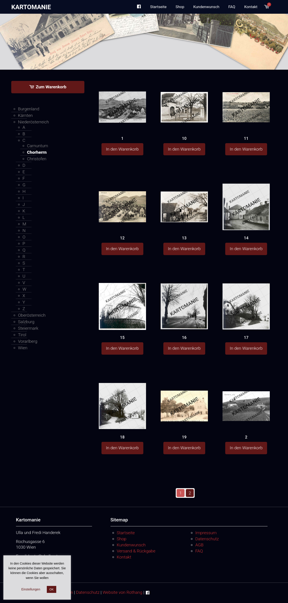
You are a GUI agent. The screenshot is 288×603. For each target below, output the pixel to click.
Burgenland (28, 108)
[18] (122, 406)
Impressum (206, 532)
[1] (122, 99)
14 (246, 238)
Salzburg (26, 321)
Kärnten (25, 115)
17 (246, 337)
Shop (121, 538)
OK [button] (52, 589)
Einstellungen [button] (30, 589)
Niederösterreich (33, 122)
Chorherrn (37, 152)
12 (122, 238)
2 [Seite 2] (190, 493)
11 (246, 138)
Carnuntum (37, 145)
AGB (199, 544)
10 (184, 138)
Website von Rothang (122, 592)
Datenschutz (207, 538)
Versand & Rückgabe (136, 551)
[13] (184, 198)
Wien (22, 347)
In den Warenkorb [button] (122, 149)
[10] (184, 99)
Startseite (126, 532)
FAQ (199, 551)
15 (122, 337)
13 (184, 238)
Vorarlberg (27, 341)
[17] (246, 306)
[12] (122, 198)
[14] (246, 206)
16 (184, 337)
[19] (184, 398)
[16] (184, 306)
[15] (122, 306)
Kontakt (124, 557)
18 (122, 437)
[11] (246, 99)
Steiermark (28, 328)
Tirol (22, 334)
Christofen (36, 158)
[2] (246, 397)
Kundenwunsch (131, 544)
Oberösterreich (32, 315)
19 (184, 437)
